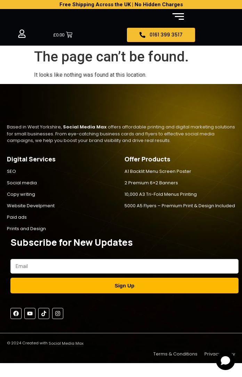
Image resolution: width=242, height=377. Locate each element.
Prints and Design (26, 228)
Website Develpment (31, 205)
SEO (11, 171)
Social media (22, 182)
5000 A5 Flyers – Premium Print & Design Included (179, 205)
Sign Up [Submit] (125, 285)
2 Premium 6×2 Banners (151, 182)
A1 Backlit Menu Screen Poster (157, 171)
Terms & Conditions (175, 354)
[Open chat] (225, 360)
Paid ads (17, 217)
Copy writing (21, 194)
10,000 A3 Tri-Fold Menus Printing (160, 194)
